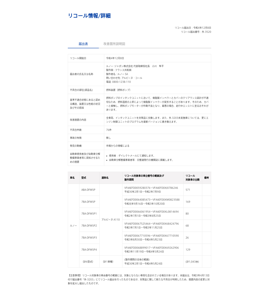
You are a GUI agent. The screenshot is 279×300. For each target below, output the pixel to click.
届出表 (83, 43)
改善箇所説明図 (114, 43)
